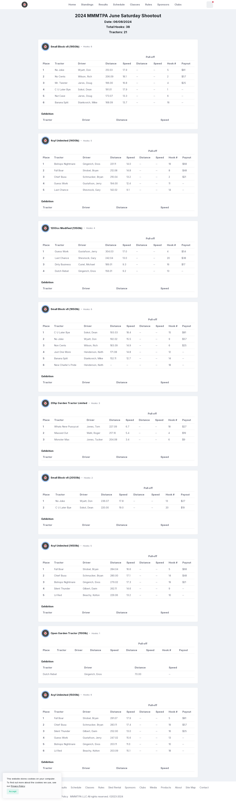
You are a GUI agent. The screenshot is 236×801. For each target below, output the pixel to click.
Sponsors (163, 4)
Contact (204, 787)
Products (166, 787)
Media (153, 787)
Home (72, 4)
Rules (148, 4)
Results (103, 4)
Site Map (191, 787)
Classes (135, 4)
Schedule (119, 4)
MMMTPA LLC (78, 796)
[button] (209, 4)
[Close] (13, 791)
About (178, 787)
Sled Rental (114, 787)
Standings (87, 4)
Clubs (178, 4)
